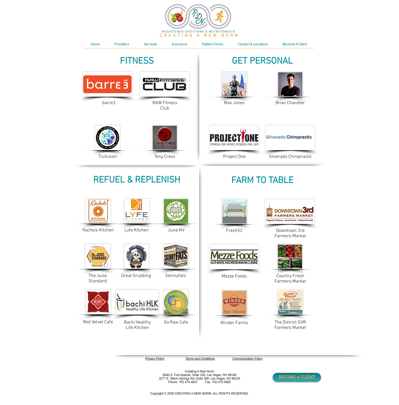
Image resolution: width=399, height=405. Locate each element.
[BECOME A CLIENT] (297, 377)
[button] (212, 46)
